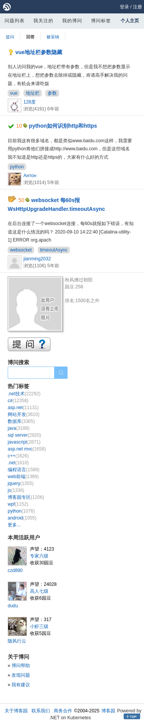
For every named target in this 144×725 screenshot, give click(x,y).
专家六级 (39, 556)
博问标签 (101, 20)
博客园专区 (26, 497)
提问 (10, 37)
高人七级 (39, 591)
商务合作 (63, 710)
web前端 (23, 476)
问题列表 (15, 20)
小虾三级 (39, 626)
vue (13, 93)
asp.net (23, 407)
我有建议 (21, 684)
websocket (21, 250)
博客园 (108, 710)
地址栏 (33, 93)
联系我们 (40, 710)
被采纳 (52, 37)
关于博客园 (16, 710)
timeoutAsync (54, 250)
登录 (124, 7)
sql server (24, 435)
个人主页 (130, 20)
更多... (14, 525)
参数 (52, 93)
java (19, 428)
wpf (18, 504)
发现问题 (21, 675)
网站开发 (24, 414)
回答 (30, 37)
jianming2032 (37, 258)
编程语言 (24, 469)
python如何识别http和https (63, 126)
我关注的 (43, 20)
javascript (24, 442)
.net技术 (24, 393)
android (22, 518)
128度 (29, 102)
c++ (18, 456)
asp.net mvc (27, 449)
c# (18, 400)
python (17, 166)
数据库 (21, 421)
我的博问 (72, 20)
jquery (20, 483)
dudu (13, 605)
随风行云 (17, 641)
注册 (137, 7)
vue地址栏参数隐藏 (38, 52)
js (16, 490)
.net (18, 462)
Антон (29, 175)
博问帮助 (21, 665)
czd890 (15, 570)
